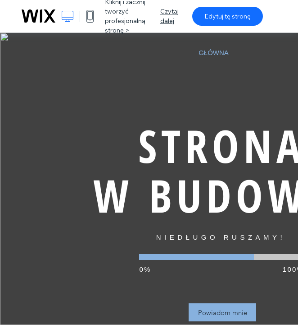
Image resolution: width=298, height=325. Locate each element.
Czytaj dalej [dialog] (169, 16)
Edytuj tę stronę (227, 16)
